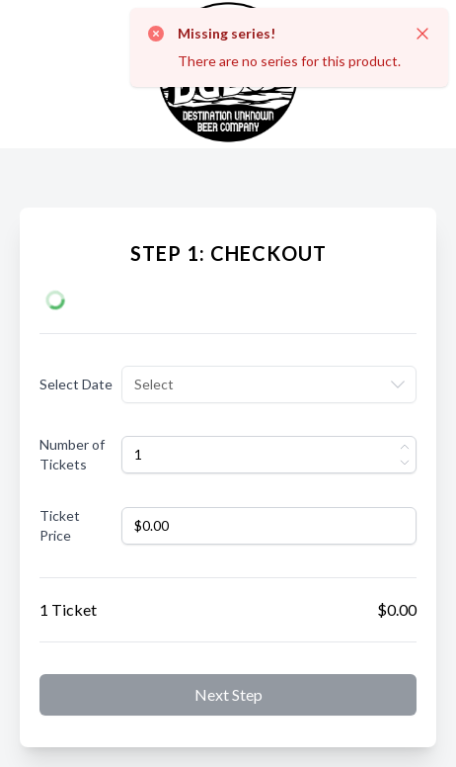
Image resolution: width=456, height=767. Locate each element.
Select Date (76, 384)
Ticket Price (59, 525)
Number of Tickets (72, 454)
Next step (228, 694)
